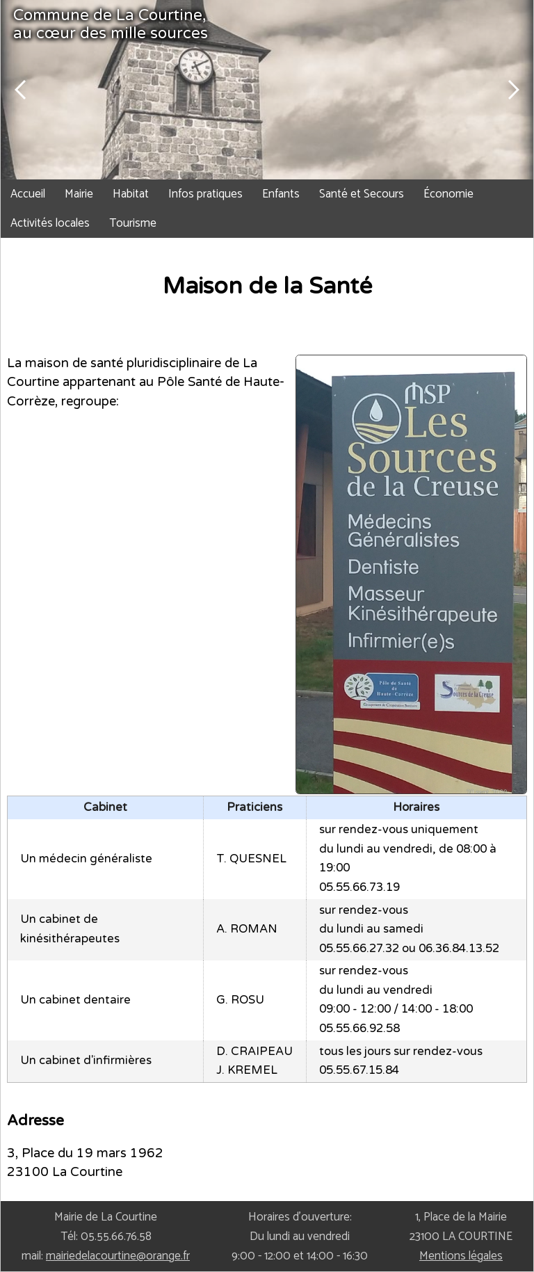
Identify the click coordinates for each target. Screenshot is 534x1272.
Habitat (131, 194)
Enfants (281, 194)
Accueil (27, 194)
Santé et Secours (361, 194)
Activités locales (50, 223)
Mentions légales (461, 1256)
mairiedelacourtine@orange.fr (118, 1256)
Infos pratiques (205, 194)
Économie (448, 194)
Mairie (79, 194)
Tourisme (132, 223)
